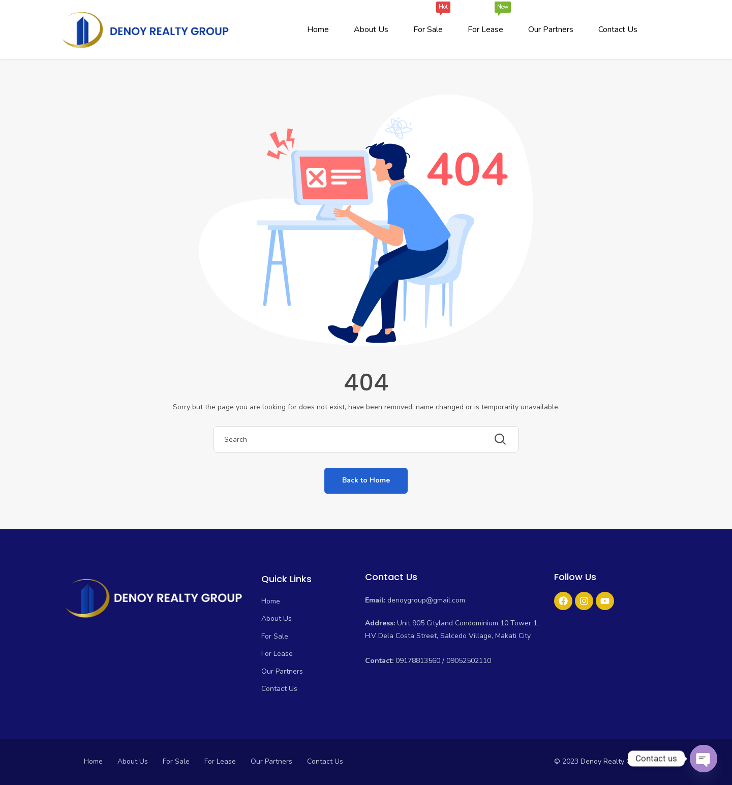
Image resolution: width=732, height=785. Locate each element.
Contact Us (617, 29)
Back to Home (366, 480)
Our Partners (550, 29)
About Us (371, 29)
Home (318, 29)
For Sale (428, 21)
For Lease (485, 21)
